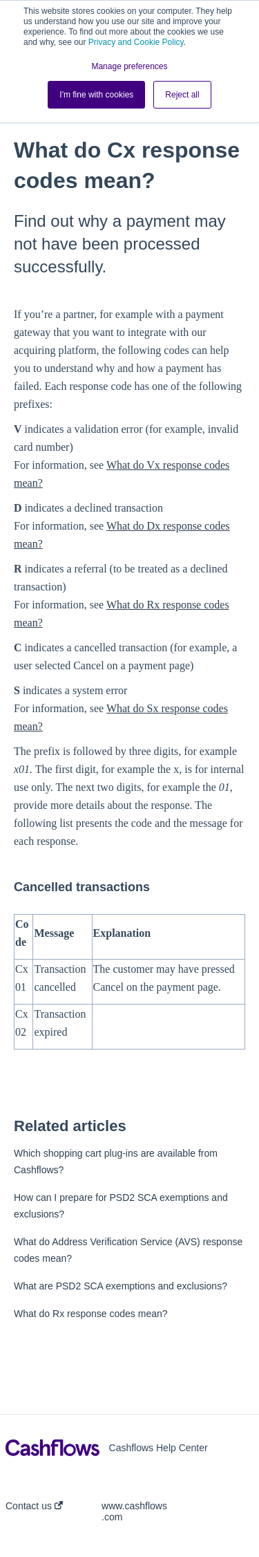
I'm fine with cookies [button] (96, 95)
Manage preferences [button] (129, 66)
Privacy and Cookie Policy (136, 42)
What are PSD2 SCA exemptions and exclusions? (120, 1286)
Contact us (34, 1505)
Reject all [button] (182, 95)
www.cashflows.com (134, 1511)
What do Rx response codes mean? (91, 1313)
